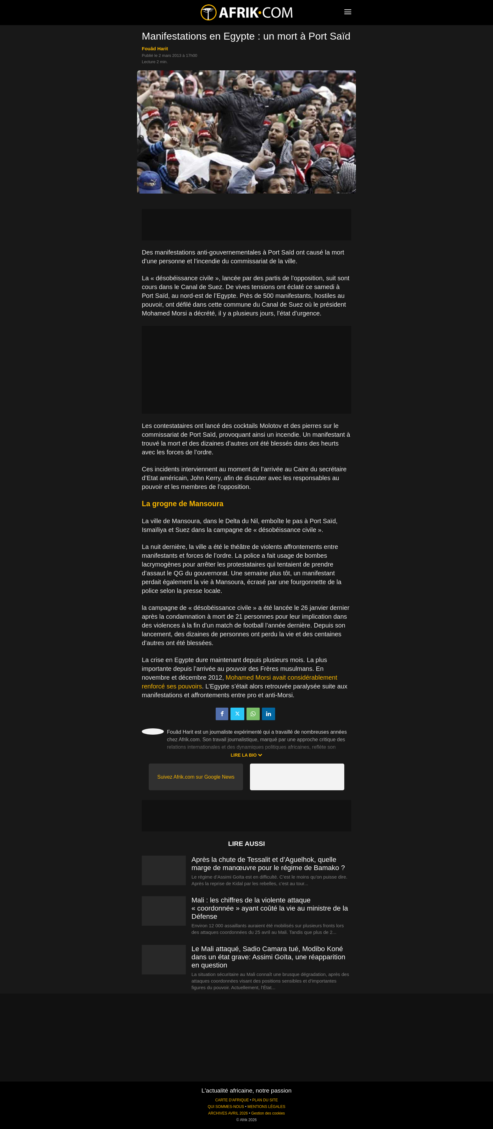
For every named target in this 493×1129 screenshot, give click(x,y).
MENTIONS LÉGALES (266, 1106)
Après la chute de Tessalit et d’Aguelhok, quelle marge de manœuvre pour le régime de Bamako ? (268, 864)
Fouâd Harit (155, 48)
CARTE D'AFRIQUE (232, 1100)
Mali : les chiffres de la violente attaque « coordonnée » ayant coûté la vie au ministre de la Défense (269, 908)
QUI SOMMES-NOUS (226, 1106)
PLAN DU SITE (265, 1100)
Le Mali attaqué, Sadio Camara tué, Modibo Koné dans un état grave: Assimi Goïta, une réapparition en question (268, 957)
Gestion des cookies (268, 1113)
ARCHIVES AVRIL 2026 (228, 1113)
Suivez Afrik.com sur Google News (195, 777)
